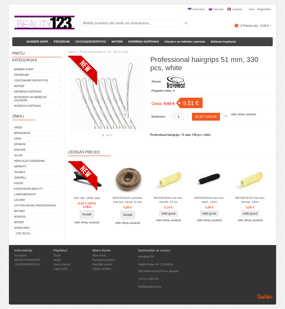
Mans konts (99, 255)
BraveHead (22, 133)
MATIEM (117, 41)
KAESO (18, 183)
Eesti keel (196, 9)
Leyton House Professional (35, 205)
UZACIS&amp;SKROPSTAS (31, 80)
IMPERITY (20, 166)
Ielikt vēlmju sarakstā (243, 114)
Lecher (19, 200)
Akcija (57, 260)
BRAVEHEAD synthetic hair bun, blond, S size (127, 200)
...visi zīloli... (23, 233)
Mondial (20, 216)
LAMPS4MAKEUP (25, 194)
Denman (20, 144)
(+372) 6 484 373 (148, 278)
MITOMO (19, 211)
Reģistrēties (264, 9)
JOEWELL (20, 177)
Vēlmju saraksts (101, 268)
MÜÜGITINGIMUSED (27, 260)
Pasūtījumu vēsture (103, 260)
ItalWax (19, 172)
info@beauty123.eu (149, 286)
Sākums (72, 51)
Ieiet (251, 9)
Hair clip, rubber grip (87, 198)
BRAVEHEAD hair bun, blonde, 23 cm (168, 200)
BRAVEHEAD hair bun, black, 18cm (209, 200)
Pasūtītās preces (102, 264)
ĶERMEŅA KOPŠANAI (143, 41)
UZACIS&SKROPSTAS (90, 41)
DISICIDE (20, 149)
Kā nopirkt (20, 255)
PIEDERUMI (62, 41)
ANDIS (18, 127)
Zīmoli (57, 255)
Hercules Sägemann (29, 161)
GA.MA (18, 155)
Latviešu (234, 9)
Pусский (216, 9)
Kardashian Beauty (28, 188)
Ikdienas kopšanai (223, 41)
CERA (17, 138)
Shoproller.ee (265, 297)
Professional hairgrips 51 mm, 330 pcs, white (104, 51)
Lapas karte (60, 268)
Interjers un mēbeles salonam (185, 41)
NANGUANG (21, 227)
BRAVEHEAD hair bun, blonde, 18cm (250, 200)
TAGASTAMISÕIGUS (27, 264)
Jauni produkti (61, 264)
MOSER (19, 222)
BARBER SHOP (37, 41)
